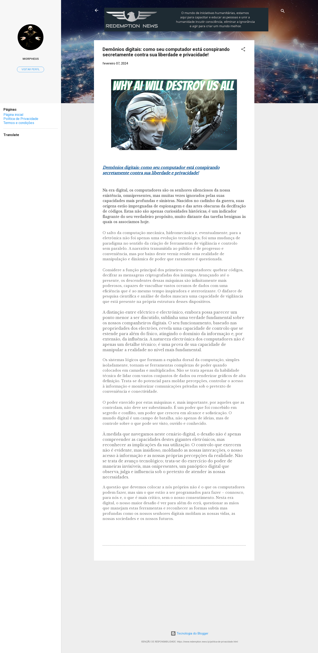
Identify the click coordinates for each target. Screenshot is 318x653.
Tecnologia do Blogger (189, 633)
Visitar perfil (31, 69)
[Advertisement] (288, 104)
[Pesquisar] (282, 11)
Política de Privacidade (20, 119)
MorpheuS (31, 58)
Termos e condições (18, 123)
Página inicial (13, 115)
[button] (243, 50)
